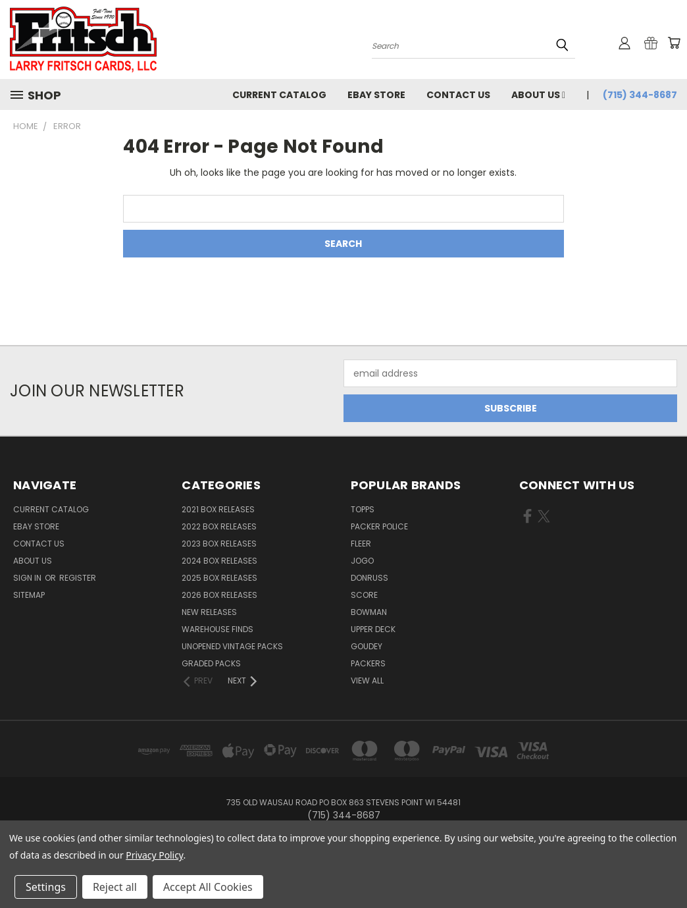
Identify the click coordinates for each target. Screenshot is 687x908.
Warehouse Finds (217, 629)
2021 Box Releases (218, 509)
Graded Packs (211, 663)
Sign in (28, 577)
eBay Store (376, 94)
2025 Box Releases (219, 577)
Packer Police (379, 526)
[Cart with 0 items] (673, 42)
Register (77, 577)
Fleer (361, 543)
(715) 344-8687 (640, 94)
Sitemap (29, 595)
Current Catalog (279, 94)
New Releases (209, 612)
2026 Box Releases (219, 595)
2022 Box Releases (219, 526)
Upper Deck (373, 629)
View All (367, 680)
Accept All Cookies (208, 887)
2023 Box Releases (219, 543)
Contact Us (458, 94)
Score (364, 595)
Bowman (369, 612)
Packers (368, 663)
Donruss (369, 577)
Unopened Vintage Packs (232, 646)
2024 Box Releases (219, 560)
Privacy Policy (154, 855)
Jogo (362, 560)
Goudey (366, 646)
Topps (362, 509)
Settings (46, 887)
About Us (538, 94)
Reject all (115, 887)
